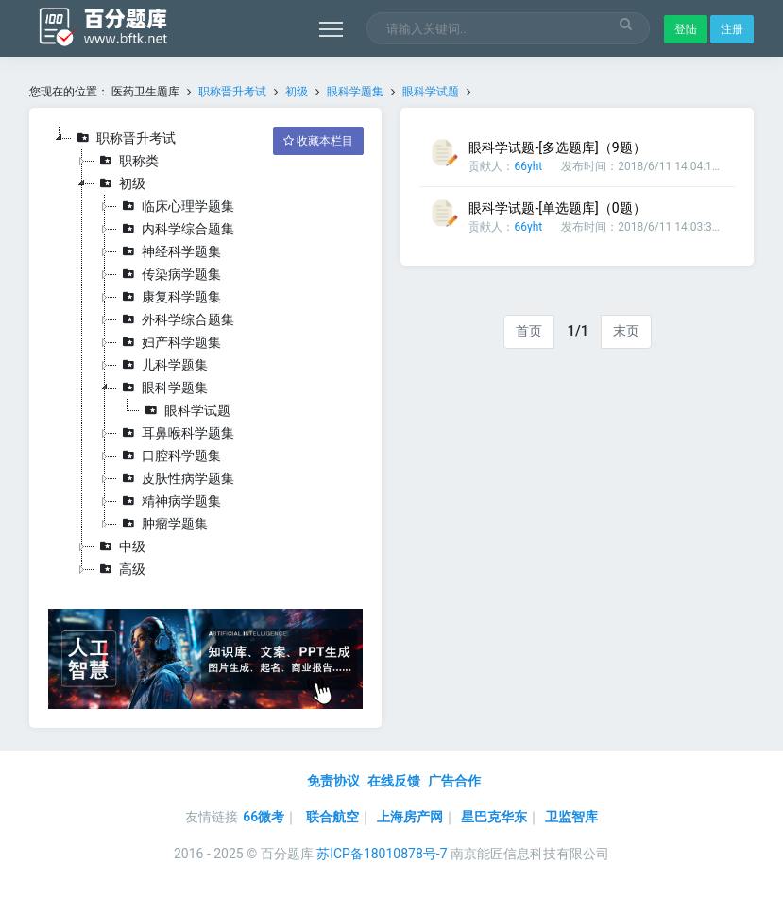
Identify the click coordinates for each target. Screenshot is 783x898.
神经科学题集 (169, 251)
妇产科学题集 (169, 342)
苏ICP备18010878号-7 (381, 853)
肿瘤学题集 (162, 523)
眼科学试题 (430, 91)
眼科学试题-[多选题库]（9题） (556, 147)
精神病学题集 (169, 501)
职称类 (126, 160)
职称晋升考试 (232, 91)
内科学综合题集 (175, 228)
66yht (528, 166)
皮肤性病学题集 (175, 478)
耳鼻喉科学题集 (175, 433)
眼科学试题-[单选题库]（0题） (556, 208)
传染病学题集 (169, 274)
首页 (529, 330)
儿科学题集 (162, 365)
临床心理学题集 (175, 206)
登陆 (685, 29)
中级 (119, 546)
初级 (296, 91)
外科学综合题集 (175, 319)
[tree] (206, 353)
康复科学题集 (169, 296)
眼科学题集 (355, 91)
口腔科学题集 (169, 455)
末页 (626, 330)
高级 (119, 569)
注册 (732, 29)
